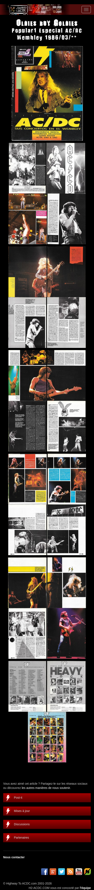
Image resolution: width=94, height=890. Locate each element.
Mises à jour (22, 811)
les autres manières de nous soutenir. (46, 788)
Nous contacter (14, 857)
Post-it (18, 797)
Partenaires (21, 837)
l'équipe (85, 888)
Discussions (22, 824)
